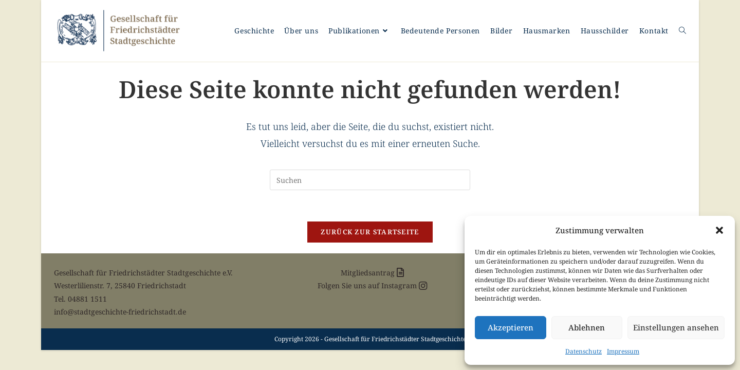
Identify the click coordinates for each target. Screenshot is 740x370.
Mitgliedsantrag (372, 273)
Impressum (623, 351)
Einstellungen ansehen (676, 327)
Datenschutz (583, 351)
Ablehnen (586, 327)
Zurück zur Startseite (370, 231)
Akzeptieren (510, 327)
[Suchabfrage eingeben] (370, 180)
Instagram (404, 285)
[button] (719, 230)
